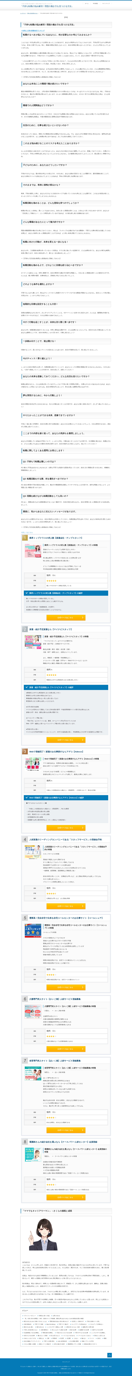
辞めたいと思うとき (99, 1335)
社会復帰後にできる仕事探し (31, 1332)
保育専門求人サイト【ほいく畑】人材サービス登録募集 (55, 1061)
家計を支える (40, 1327)
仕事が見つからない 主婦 (73, 1327)
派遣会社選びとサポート (90, 1344)
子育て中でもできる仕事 (81, 1332)
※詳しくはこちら (27, 532)
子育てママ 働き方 (63, 1324)
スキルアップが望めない (96, 1324)
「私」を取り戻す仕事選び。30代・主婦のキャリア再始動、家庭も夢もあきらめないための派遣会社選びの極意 (54, 1318)
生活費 (68, 1338)
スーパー (91, 1338)
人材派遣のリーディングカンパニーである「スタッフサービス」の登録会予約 (65, 839)
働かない (83, 1338)
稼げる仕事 (73, 1330)
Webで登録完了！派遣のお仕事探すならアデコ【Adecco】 (56, 752)
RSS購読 (95, 3)
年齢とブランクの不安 (88, 1341)
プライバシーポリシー (30, 1315)
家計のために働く (28, 1327)
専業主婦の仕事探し (48, 1332)
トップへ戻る (109, 1355)
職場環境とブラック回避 (74, 1344)
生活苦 (62, 1338)
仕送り (99, 1338)
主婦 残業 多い (45, 1330)
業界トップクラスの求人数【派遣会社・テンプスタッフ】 (56, 538)
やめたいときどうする (30, 1338)
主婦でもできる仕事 (97, 1330)
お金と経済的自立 (62, 1341)
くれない (76, 1338)
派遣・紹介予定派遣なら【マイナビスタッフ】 (51, 629)
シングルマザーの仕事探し (98, 1332)
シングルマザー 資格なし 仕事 (55, 1327)
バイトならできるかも (69, 1335)
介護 (48, 1338)
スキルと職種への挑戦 (30, 1344)
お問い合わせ (56, 1315)
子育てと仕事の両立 (49, 1341)
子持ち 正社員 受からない (32, 13)
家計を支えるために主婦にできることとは (35, 1321)
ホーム (87, 3)
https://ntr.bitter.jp (50, 1324)
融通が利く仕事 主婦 (88, 1327)
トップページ (23, 13)
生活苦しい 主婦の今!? (78, 1321)
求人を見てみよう (55, 1335)
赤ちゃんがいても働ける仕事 (59, 1330)
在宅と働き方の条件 (59, 1344)
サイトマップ (106, 3)
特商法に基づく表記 (44, 1315)
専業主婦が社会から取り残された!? (59, 1321)
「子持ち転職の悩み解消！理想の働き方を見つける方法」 (46, 6)
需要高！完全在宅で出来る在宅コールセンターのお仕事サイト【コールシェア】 (66, 918)
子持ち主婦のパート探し (93, 1321)
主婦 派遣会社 (27, 1324)
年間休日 (54, 1338)
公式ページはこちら (65, 618)
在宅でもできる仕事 (29, 1335)
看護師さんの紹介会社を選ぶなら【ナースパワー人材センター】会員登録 (63, 1142)
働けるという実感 (42, 1335)
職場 (105, 1338)
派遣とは (41, 1338)
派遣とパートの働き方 (45, 1344)
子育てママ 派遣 (39, 1324)
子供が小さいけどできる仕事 (64, 1332)
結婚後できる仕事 (84, 1330)
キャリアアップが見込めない (79, 1324)
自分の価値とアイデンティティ (32, 1341)
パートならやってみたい (84, 1335)
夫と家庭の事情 (74, 1341)
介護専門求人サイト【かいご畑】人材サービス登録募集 (55, 999)
